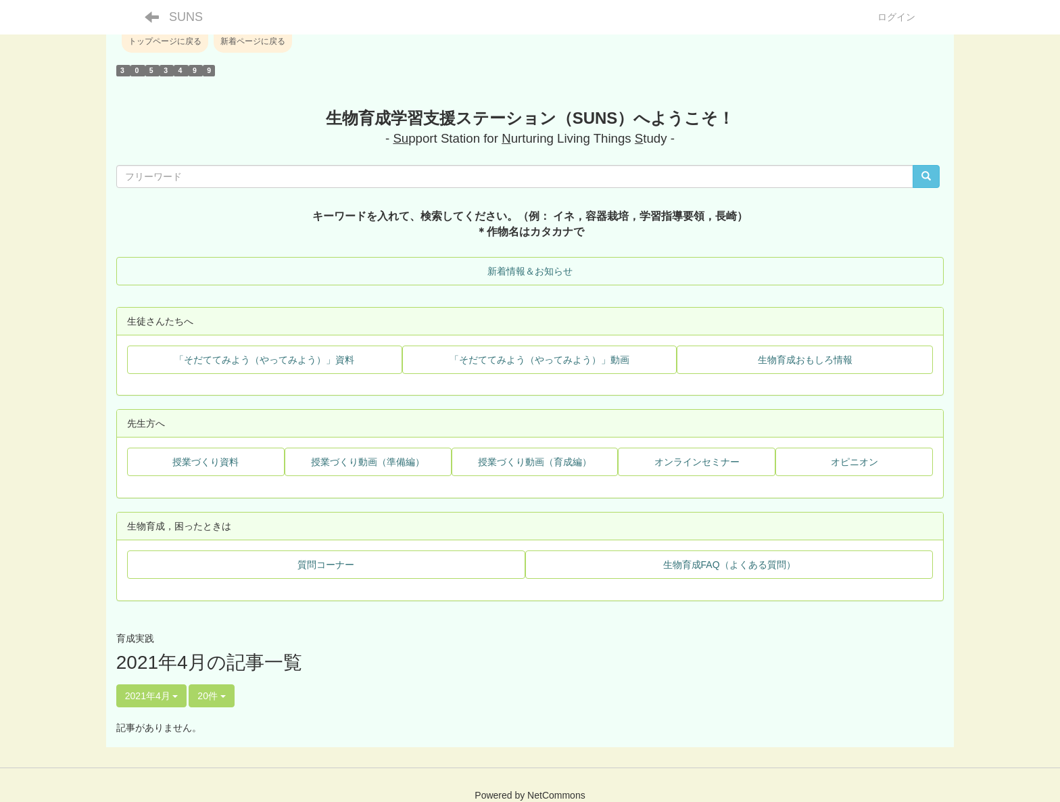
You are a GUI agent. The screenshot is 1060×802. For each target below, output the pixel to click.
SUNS (186, 17)
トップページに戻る (164, 41)
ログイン (896, 16)
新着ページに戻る (252, 41)
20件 (211, 695)
